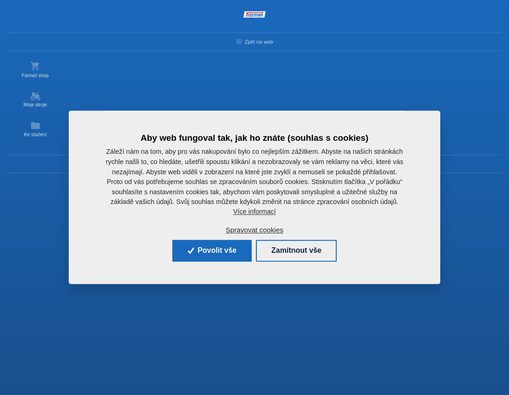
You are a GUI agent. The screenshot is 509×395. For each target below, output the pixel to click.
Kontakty (37, 163)
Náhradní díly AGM (176, 40)
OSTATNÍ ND (232, 40)
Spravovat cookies (254, 230)
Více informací (254, 212)
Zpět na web (37, 41)
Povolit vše (211, 251)
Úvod (129, 40)
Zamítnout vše (297, 251)
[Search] (218, 17)
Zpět (96, 40)
